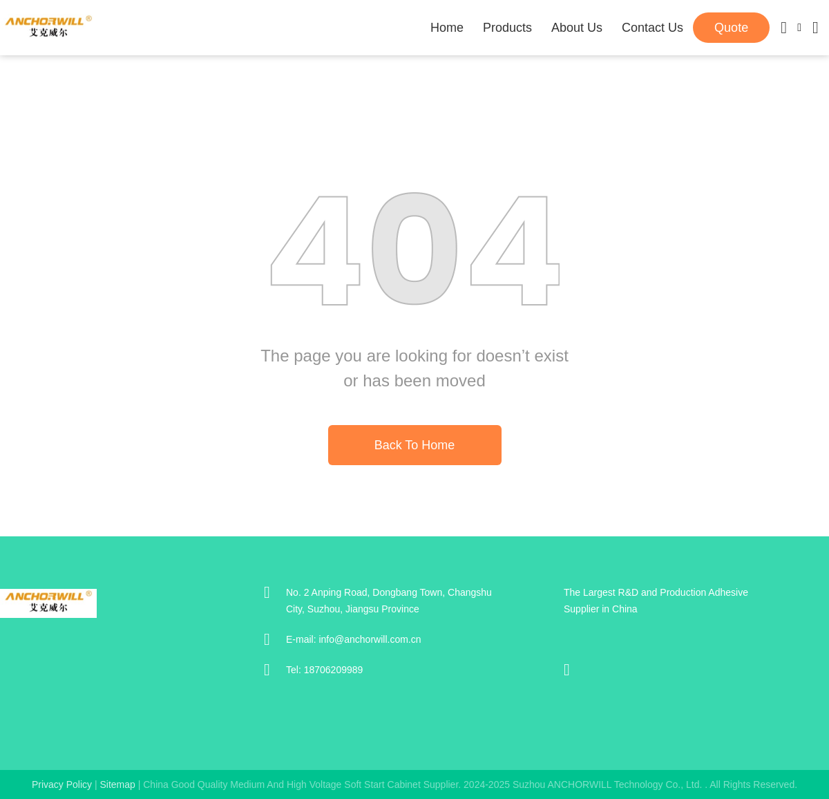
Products (507, 27)
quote (731, 28)
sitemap (117, 784)
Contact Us (652, 27)
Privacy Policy (62, 784)
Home (447, 27)
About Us (576, 27)
